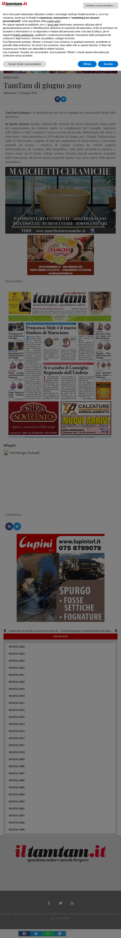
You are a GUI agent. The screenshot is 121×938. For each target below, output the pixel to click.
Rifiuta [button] (87, 64)
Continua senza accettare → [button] (101, 5)
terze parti (53, 24)
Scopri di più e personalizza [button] (24, 64)
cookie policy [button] (54, 21)
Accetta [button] (108, 64)
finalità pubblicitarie (23, 35)
